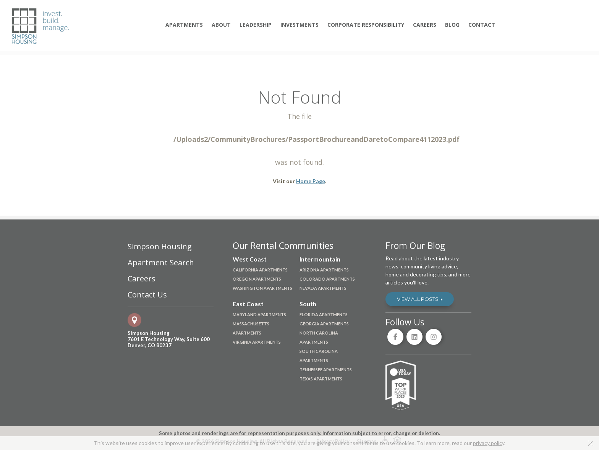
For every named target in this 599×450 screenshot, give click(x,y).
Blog (452, 24)
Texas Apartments (321, 378)
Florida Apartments (324, 314)
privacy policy (488, 443)
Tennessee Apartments (326, 369)
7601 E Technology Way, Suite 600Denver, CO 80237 (169, 342)
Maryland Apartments (259, 314)
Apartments (184, 24)
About (221, 24)
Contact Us (147, 295)
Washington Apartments (262, 288)
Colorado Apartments (327, 278)
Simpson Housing (160, 246)
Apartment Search (161, 262)
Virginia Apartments (257, 342)
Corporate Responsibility (365, 24)
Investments (299, 24)
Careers (424, 24)
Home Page (310, 181)
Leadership (256, 24)
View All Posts (419, 299)
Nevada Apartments (323, 288)
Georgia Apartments (324, 323)
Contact (481, 24)
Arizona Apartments (324, 269)
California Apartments (260, 269)
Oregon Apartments (257, 278)
